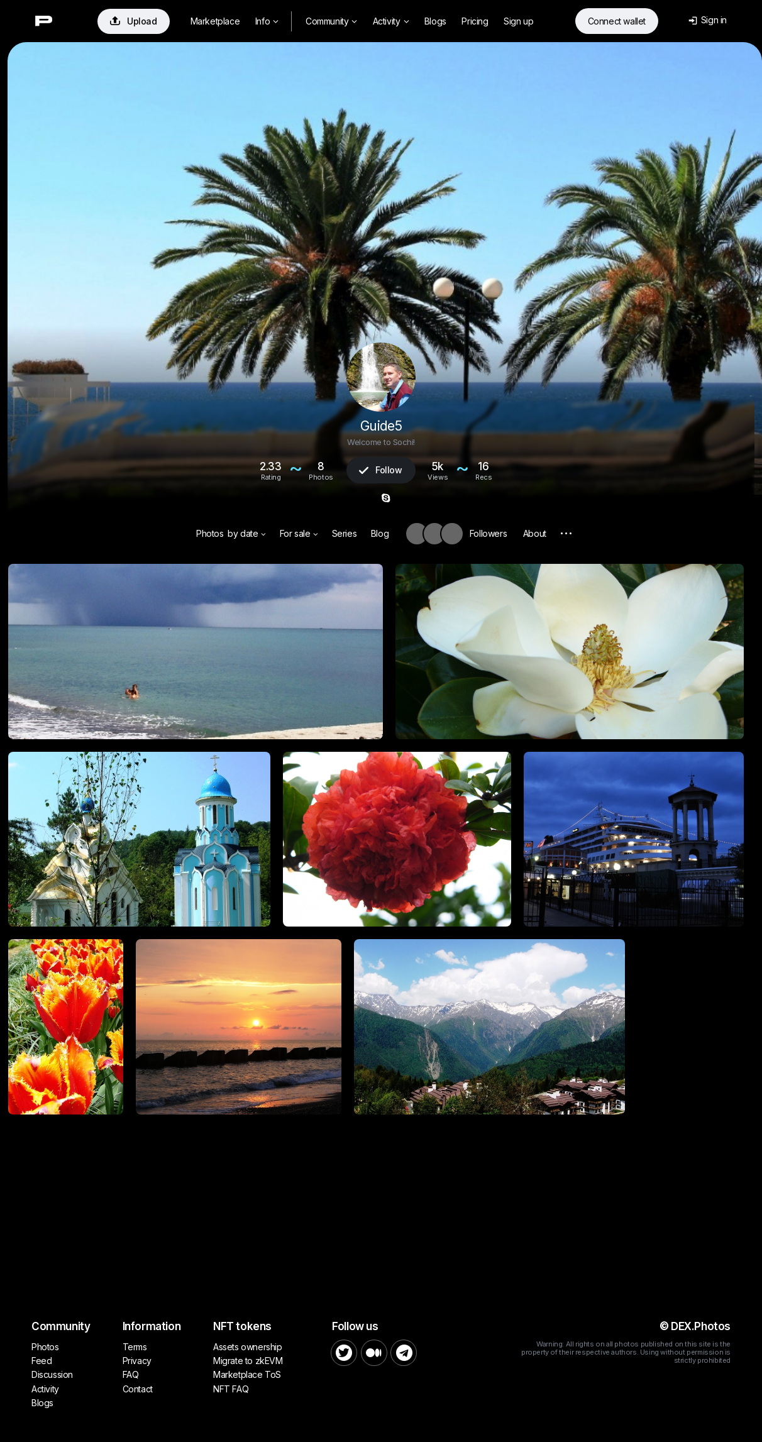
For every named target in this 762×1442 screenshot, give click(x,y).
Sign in (707, 20)
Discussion (52, 1374)
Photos (210, 533)
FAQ (131, 1374)
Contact (138, 1389)
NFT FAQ (230, 1389)
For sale (299, 533)
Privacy (137, 1360)
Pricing (474, 21)
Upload (133, 21)
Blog (380, 533)
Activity (391, 21)
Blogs (435, 21)
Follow (380, 470)
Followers (488, 533)
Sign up (518, 21)
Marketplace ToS (247, 1374)
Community (331, 21)
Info (267, 21)
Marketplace (215, 21)
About (534, 533)
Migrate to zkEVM (248, 1360)
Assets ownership (247, 1346)
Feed (41, 1360)
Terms (135, 1346)
